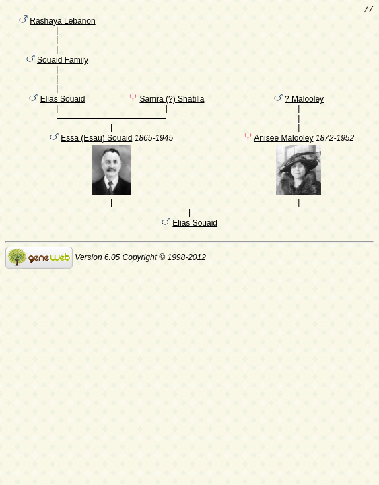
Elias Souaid (62, 115)
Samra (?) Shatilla (171, 115)
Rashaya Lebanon (62, 23)
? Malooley (304, 115)
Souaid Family (62, 69)
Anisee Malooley (283, 160)
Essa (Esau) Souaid (96, 160)
